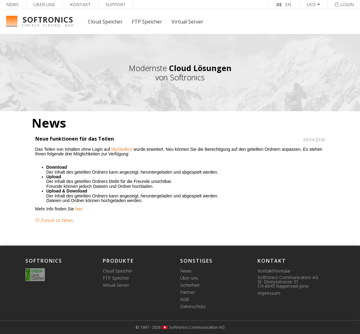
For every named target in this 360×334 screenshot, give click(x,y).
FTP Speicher (147, 21)
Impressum (269, 293)
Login (344, 4)
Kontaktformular (274, 271)
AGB (184, 299)
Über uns (44, 4)
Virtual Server (187, 21)
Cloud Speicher (105, 21)
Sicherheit (190, 285)
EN (288, 4)
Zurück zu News (54, 220)
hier (78, 208)
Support (116, 4)
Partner (187, 292)
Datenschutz (193, 306)
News (12, 4)
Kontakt (80, 4)
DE (279, 4)
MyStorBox (121, 149)
